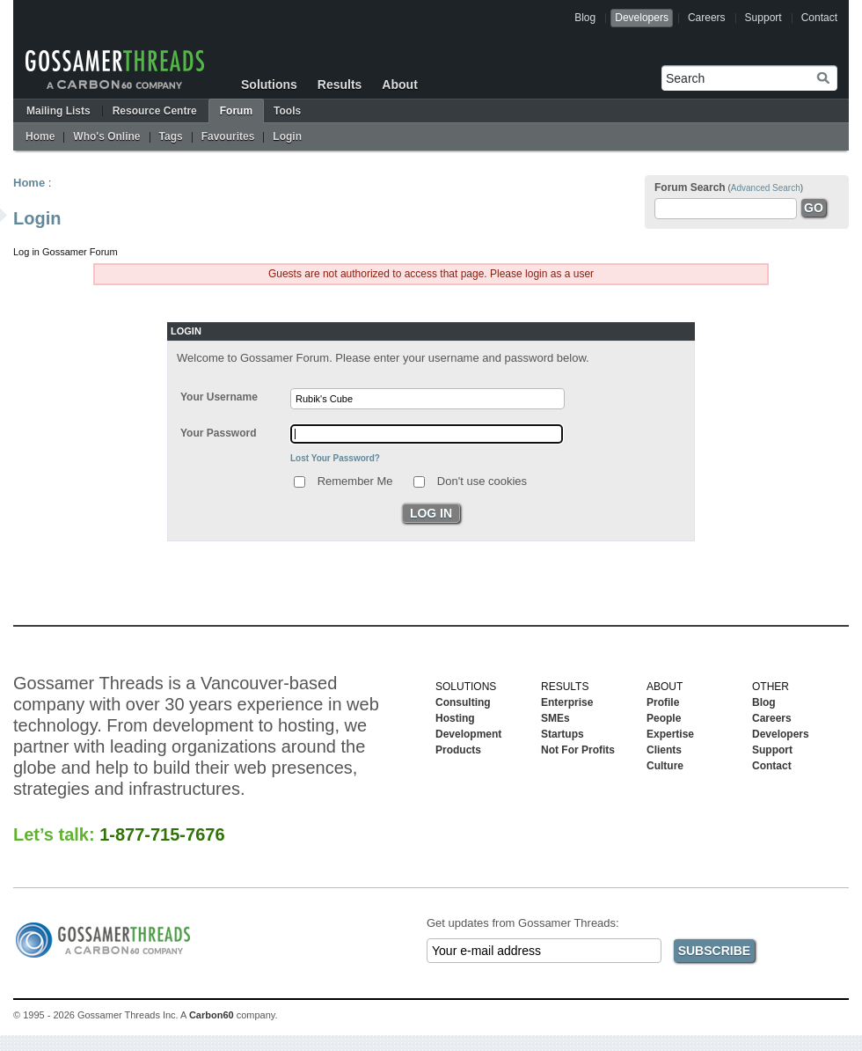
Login (287, 136)
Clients (664, 750)
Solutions (269, 84)
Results (340, 84)
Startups (562, 734)
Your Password (218, 433)
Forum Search (690, 187)
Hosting (455, 718)
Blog (584, 17)
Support (763, 17)
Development (468, 734)
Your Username (219, 397)
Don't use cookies (482, 480)
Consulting (463, 702)
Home (40, 136)
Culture (664, 766)
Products (458, 750)
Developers (641, 17)
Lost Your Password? (335, 458)
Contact (819, 17)
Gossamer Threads (115, 69)
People (663, 718)
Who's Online (106, 136)
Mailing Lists (58, 111)
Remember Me (355, 480)
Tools (287, 111)
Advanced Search (765, 188)
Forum (236, 111)
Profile (662, 702)
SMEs (555, 718)
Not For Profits (578, 750)
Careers (707, 17)
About (399, 84)
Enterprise (567, 702)
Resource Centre (155, 111)
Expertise (670, 734)
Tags (171, 136)
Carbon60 (211, 1015)
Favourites (228, 136)
